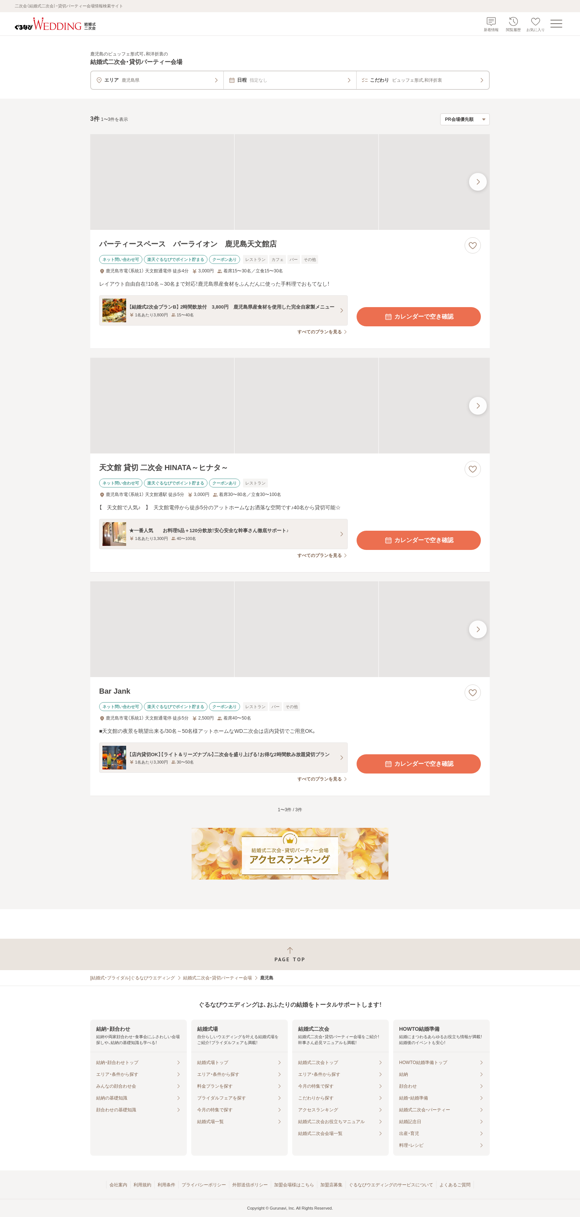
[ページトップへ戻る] (290, 954)
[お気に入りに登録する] (473, 245)
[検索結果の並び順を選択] (465, 119)
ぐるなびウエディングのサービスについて (391, 1184)
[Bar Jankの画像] (290, 629)
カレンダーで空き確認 (418, 316)
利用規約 (142, 1184)
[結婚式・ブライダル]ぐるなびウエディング (132, 977)
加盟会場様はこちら (294, 1184)
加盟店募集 (331, 1184)
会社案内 (118, 1184)
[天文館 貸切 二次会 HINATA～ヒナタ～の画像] (290, 405)
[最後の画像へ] (478, 182)
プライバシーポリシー (204, 1184)
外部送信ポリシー (250, 1184)
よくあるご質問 (455, 1184)
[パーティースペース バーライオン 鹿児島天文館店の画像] (290, 182)
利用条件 (166, 1184)
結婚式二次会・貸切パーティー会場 (217, 977)
